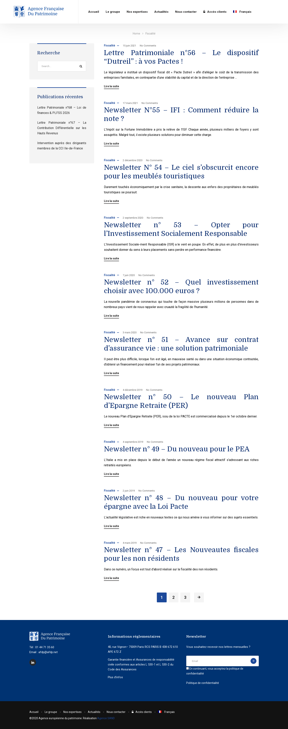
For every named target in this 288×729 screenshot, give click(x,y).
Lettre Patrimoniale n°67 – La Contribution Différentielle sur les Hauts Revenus (61, 128)
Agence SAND (106, 718)
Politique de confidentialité (202, 682)
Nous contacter (186, 12)
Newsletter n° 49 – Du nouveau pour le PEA (177, 449)
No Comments (148, 45)
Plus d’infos (115, 677)
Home (136, 33)
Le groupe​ (113, 12)
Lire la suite (111, 86)
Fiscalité (109, 45)
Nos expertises (137, 12)
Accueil (93, 12)
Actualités (161, 12)
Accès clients (214, 12)
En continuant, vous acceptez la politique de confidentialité (214, 671)
